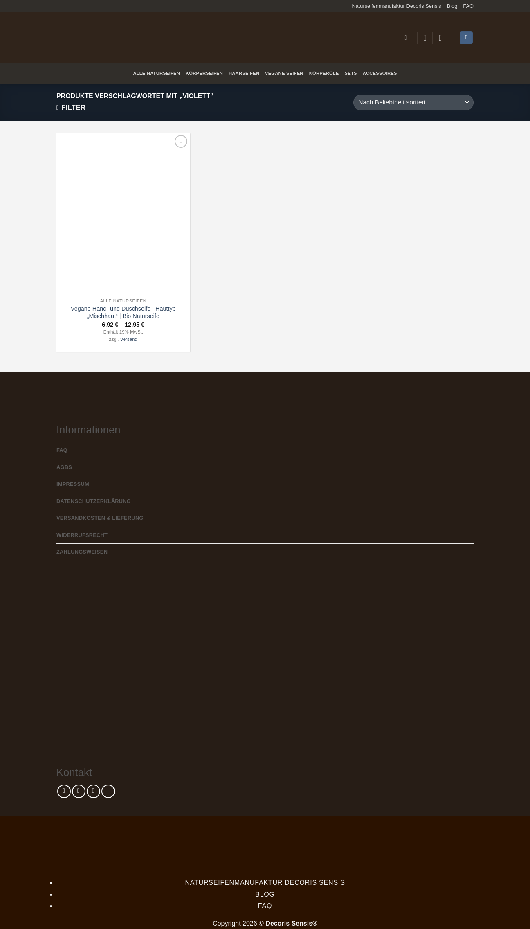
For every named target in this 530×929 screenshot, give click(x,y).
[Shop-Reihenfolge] (413, 102)
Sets (351, 73)
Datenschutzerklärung (93, 501)
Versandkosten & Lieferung (100, 518)
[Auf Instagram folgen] (78, 791)
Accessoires (380, 73)
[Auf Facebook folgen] (64, 791)
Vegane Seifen (284, 73)
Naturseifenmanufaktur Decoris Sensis (396, 6)
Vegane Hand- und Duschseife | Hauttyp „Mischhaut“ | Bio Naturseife (123, 312)
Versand (128, 339)
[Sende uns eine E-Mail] (93, 791)
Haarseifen (244, 73)
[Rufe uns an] (108, 791)
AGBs (64, 467)
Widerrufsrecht (82, 535)
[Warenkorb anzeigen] (466, 38)
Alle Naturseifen (156, 73)
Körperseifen (204, 73)
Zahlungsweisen (82, 552)
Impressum (72, 484)
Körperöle (324, 73)
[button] (407, 37)
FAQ (468, 6)
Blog (452, 6)
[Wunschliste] (425, 38)
